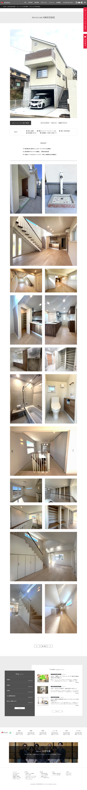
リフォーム (51, 2)
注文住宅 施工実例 (11, 6)
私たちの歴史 (15, 774)
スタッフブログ (68, 773)
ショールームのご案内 (56, 774)
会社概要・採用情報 (16, 776)
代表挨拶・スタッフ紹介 (17, 777)
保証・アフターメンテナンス (30, 777)
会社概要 (58, 2)
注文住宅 (30, 2)
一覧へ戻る (43, 646)
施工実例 (37, 2)
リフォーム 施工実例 (44, 774)
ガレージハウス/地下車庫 (22, 6)
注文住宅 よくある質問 (30, 773)
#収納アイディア (62, 123)
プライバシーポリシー (16, 778)
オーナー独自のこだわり (45, 777)
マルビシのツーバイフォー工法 (31, 776)
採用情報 (43, 751)
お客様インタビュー (44, 776)
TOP (25, 2)
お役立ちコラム (68, 774)
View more (19, 708)
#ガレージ (53, 123)
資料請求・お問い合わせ (57, 773)
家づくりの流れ (28, 774)
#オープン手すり (45, 123)
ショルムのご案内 (85, 21)
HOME (4, 6)
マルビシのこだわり (16, 773)
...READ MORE (77, 682)
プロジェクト (44, 2)
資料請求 (85, 42)
